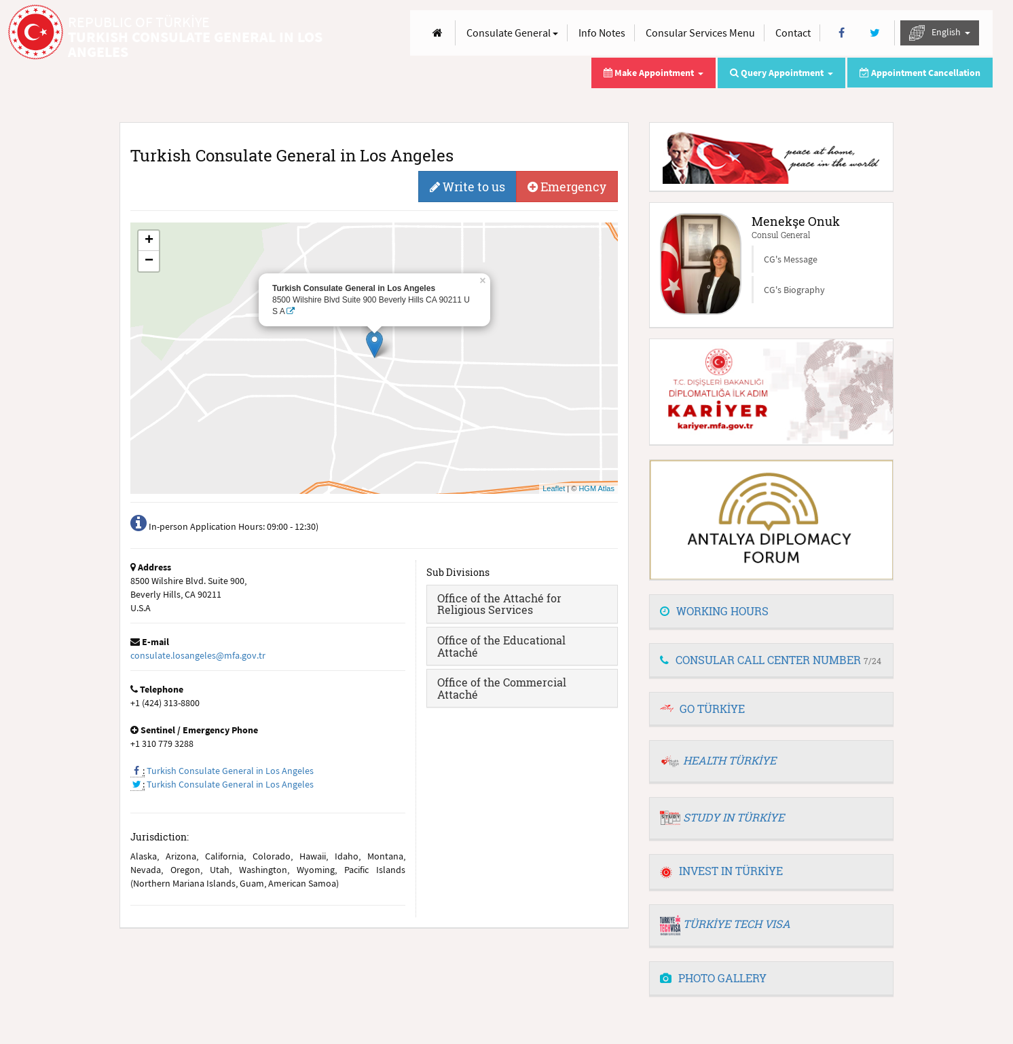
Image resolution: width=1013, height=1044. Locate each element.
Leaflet (553, 488)
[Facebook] (842, 32)
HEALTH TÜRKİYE (729, 760)
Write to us (467, 186)
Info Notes (601, 32)
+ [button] (149, 241)
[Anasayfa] (438, 32)
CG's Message (790, 259)
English (939, 33)
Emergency (567, 186)
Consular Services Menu (700, 32)
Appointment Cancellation (920, 72)
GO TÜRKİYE (712, 708)
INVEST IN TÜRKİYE (721, 871)
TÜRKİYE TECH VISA (736, 923)
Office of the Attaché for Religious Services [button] (499, 604)
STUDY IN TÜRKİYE (733, 817)
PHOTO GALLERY (713, 978)
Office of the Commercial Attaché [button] (501, 688)
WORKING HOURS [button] (714, 611)
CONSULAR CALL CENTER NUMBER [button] (770, 660)
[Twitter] (875, 32)
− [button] (149, 261)
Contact (793, 32)
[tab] (522, 604)
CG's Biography (794, 290)
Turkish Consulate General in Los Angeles (230, 771)
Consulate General (512, 32)
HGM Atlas (596, 488)
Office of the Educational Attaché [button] (501, 646)
